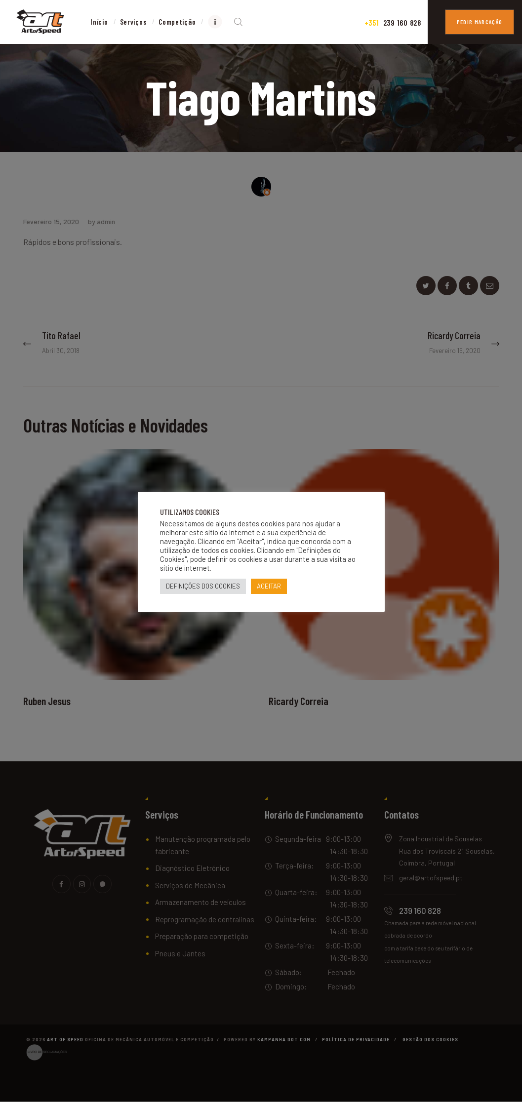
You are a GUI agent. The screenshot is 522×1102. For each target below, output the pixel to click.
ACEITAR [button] (269, 586)
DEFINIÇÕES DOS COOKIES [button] (203, 586)
